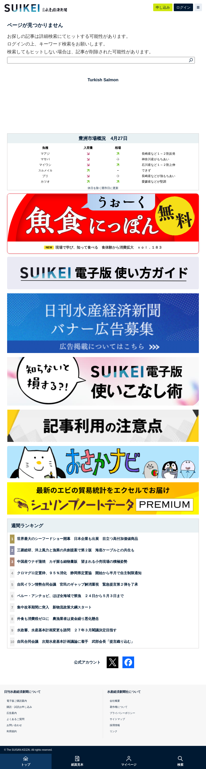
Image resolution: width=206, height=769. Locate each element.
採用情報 (115, 725)
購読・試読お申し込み (19, 707)
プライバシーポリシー (122, 713)
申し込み (163, 7)
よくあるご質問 (15, 719)
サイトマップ (117, 719)
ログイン (183, 7)
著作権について (119, 707)
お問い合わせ (14, 725)
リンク (113, 731)
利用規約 (12, 731)
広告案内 (12, 713)
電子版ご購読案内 (17, 700)
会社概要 (115, 700)
